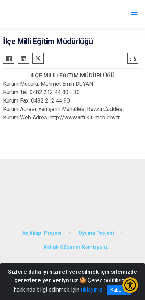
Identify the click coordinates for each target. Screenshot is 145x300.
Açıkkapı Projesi (41, 233)
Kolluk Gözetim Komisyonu (76, 247)
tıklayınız (91, 289)
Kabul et (119, 290)
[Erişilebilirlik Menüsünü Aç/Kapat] (130, 285)
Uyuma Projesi (96, 233)
